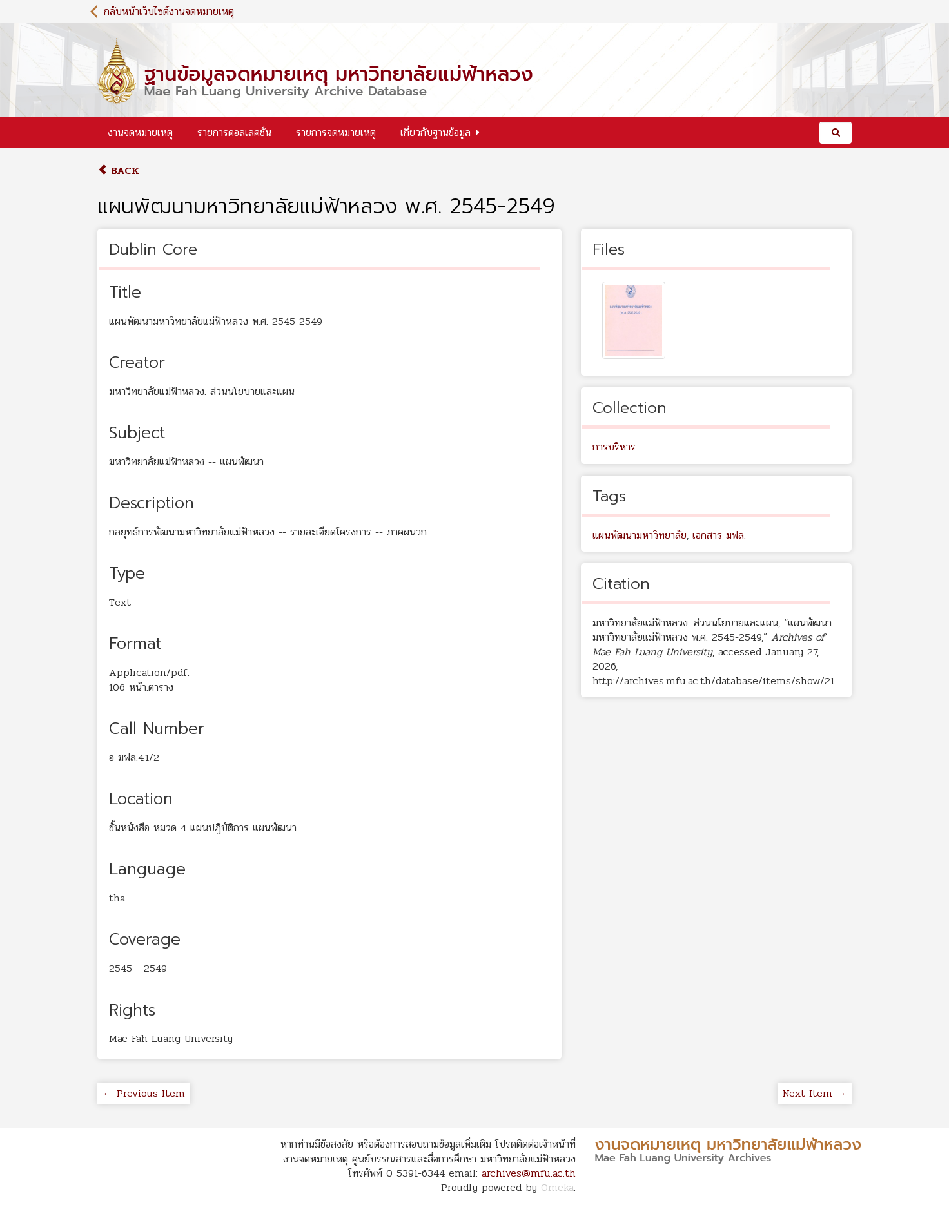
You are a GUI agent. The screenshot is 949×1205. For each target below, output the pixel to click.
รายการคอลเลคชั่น (234, 132)
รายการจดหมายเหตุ (336, 132)
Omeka (557, 1187)
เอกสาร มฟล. (719, 535)
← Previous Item (144, 1093)
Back (118, 170)
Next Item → (814, 1093)
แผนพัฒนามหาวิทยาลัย (639, 535)
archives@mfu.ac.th (529, 1173)
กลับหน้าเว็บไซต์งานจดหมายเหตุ (169, 11)
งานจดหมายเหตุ (140, 132)
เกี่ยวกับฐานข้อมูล (435, 132)
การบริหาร (614, 447)
